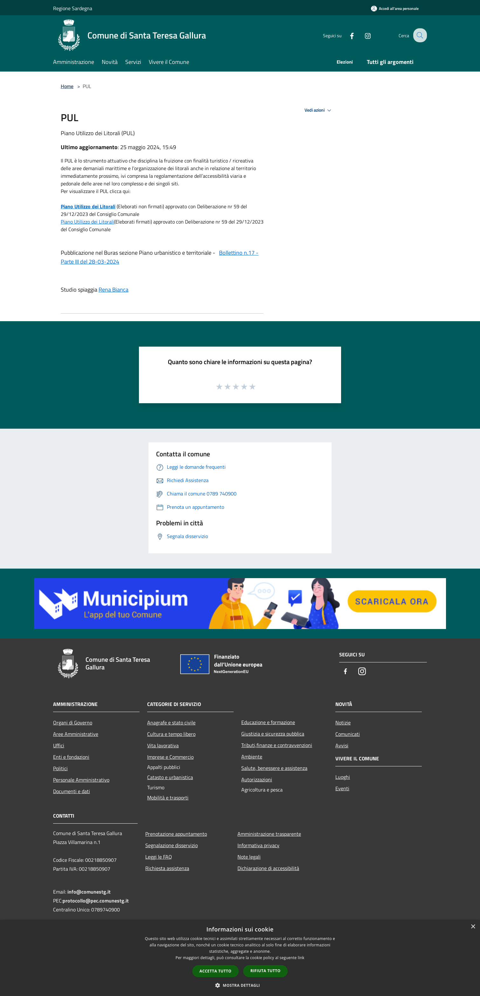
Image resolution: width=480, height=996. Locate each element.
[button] (240, 985)
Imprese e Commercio (170, 757)
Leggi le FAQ (158, 857)
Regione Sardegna (72, 8)
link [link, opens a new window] (301, 957)
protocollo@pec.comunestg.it (96, 900)
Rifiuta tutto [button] (265, 970)
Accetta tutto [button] (215, 971)
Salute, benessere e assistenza (274, 768)
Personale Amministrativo (81, 780)
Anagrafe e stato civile (171, 722)
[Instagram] (362, 35)
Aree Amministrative (75, 734)
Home (67, 86)
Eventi (342, 788)
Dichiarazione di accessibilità (268, 868)
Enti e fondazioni (71, 757)
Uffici (58, 745)
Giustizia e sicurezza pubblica (272, 733)
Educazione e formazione (268, 722)
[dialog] (240, 958)
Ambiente (251, 756)
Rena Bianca (113, 289)
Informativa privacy (258, 845)
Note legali (249, 857)
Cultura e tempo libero (171, 734)
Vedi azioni (319, 110)
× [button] (472, 926)
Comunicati (347, 734)
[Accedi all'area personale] (395, 8)
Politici (60, 768)
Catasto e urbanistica (170, 777)
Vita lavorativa (163, 745)
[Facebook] (346, 35)
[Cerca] (419, 35)
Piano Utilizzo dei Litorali (88, 206)
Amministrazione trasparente (269, 834)
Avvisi (341, 745)
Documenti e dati (71, 791)
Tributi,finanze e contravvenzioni (276, 745)
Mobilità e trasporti (168, 797)
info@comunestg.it (89, 892)
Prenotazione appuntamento (176, 834)
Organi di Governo (72, 722)
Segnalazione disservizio (171, 845)
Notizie (343, 722)
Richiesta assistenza (167, 868)
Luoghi (342, 777)
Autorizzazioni (256, 779)
